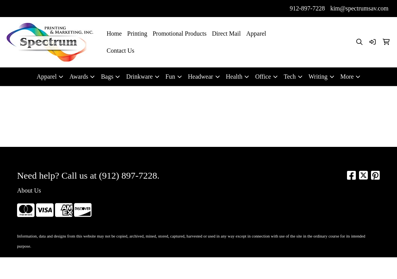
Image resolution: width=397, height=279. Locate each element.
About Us (29, 190)
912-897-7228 (307, 8)
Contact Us (121, 50)
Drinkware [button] (139, 76)
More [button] (347, 76)
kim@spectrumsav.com (359, 8)
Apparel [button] (47, 76)
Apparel (256, 33)
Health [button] (234, 76)
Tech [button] (290, 76)
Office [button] (263, 76)
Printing (137, 33)
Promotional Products (180, 33)
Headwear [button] (200, 76)
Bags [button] (107, 76)
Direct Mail (226, 33)
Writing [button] (318, 76)
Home (114, 33)
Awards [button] (78, 76)
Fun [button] (170, 76)
